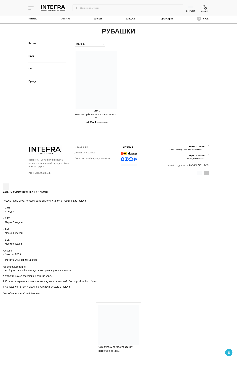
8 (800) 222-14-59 (199, 168)
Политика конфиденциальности (92, 161)
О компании (81, 150)
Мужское (32, 19)
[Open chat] (228, 357)
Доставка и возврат (85, 156)
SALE (206, 19)
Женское (65, 19)
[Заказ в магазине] (90, 44)
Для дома (130, 19)
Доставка (190, 11)
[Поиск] (128, 8)
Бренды (98, 19)
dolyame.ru (34, 297)
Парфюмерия (166, 19)
